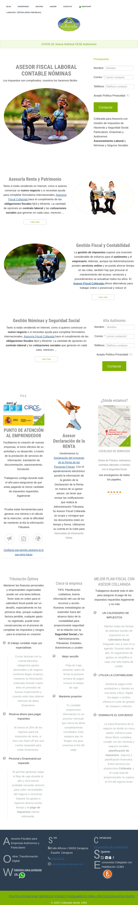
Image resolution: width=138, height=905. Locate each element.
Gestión (39, 7)
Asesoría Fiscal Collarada (39, 336)
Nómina (23, 538)
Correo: (113, 77)
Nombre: (114, 68)
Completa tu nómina (38, 538)
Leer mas (34, 222)
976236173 (57, 858)
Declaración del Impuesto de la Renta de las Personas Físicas (69, 462)
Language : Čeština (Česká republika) (23, 12)
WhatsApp (85, 7)
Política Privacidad (23, 896)
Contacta (67, 7)
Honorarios (23, 7)
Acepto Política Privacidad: (111, 95)
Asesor (53, 7)
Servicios (46, 896)
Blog (8, 7)
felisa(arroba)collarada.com (67, 864)
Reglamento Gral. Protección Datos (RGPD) (102, 896)
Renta (9, 538)
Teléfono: (114, 86)
